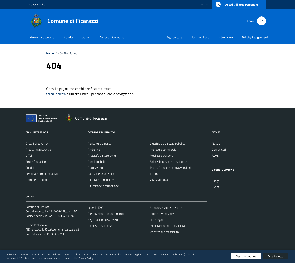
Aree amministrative (38, 149)
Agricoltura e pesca (99, 143)
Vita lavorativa (159, 179)
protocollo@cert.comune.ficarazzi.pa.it (55, 229)
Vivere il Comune (112, 37)
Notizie (216, 143)
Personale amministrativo (42, 173)
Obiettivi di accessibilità (164, 231)
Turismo (154, 173)
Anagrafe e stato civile (102, 155)
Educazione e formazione (103, 185)
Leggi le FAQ (95, 207)
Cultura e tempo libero (101, 179)
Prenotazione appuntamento (106, 213)
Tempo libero (201, 37)
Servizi (86, 37)
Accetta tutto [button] (275, 256)
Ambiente (94, 149)
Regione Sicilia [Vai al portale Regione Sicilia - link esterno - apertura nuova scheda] (37, 4)
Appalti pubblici (97, 161)
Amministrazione (42, 37)
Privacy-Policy (85, 258)
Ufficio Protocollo (36, 225)
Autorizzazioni (96, 167)
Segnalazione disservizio (103, 219)
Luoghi (216, 181)
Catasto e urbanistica (101, 173)
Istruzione (226, 37)
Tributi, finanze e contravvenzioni (170, 167)
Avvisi (215, 155)
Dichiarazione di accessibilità (167, 225)
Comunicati (219, 149)
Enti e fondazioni (36, 161)
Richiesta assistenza (100, 225)
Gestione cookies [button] (246, 256)
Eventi (216, 187)
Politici (30, 167)
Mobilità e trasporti (161, 155)
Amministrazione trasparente (168, 207)
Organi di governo (37, 143)
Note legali (156, 219)
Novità (68, 37)
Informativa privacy (162, 213)
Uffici (29, 155)
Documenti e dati (36, 179)
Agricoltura (174, 37)
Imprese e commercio (163, 149)
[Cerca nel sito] (261, 20)
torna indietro (56, 93)
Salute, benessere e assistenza (169, 161)
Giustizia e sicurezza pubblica (167, 143)
